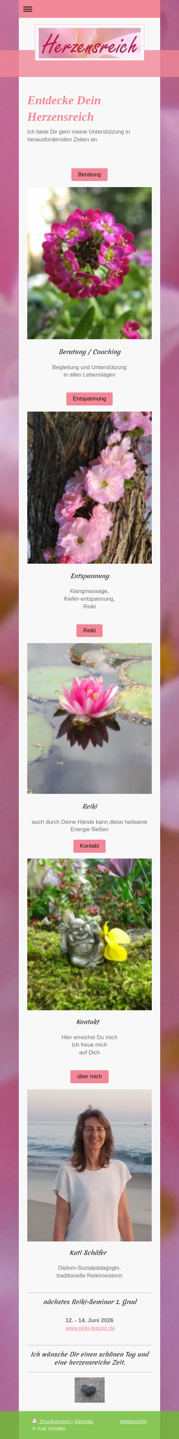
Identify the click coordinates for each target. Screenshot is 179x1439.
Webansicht (133, 1421)
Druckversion (51, 1421)
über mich (89, 1076)
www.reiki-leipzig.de (90, 1328)
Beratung (89, 174)
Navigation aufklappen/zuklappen (89, 9)
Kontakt (89, 846)
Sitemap (83, 1421)
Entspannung (89, 398)
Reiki (89, 630)
